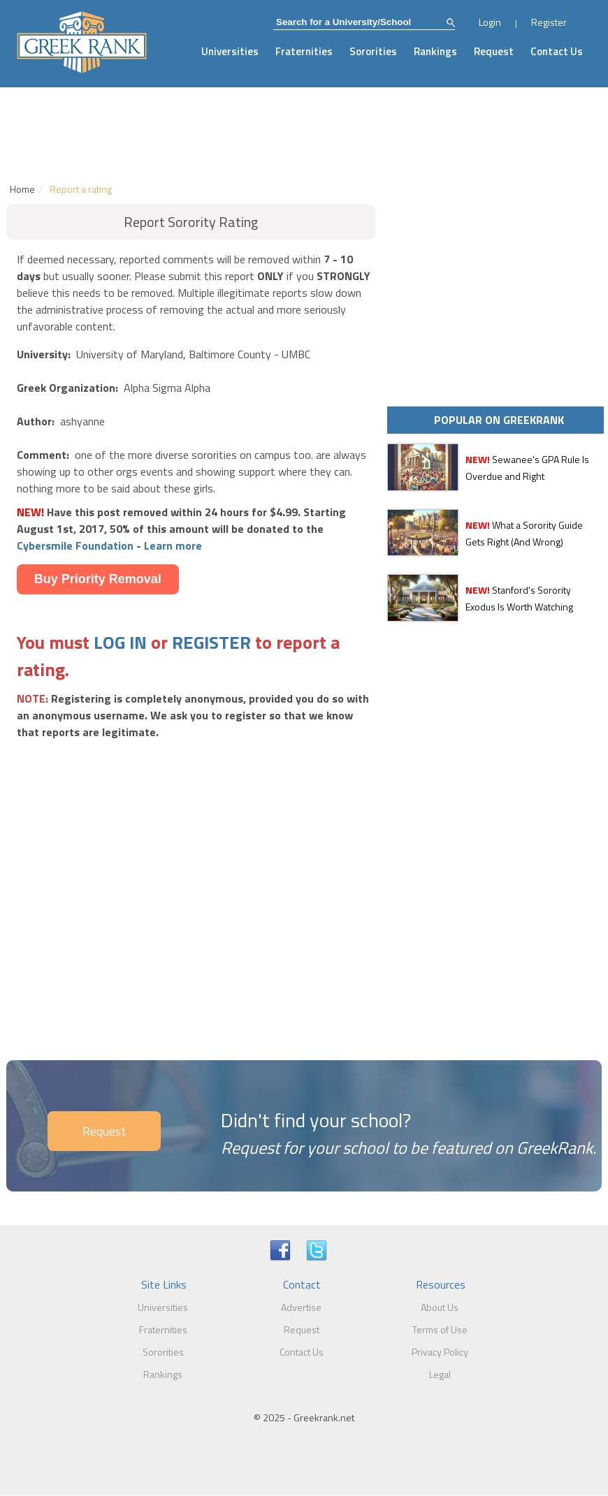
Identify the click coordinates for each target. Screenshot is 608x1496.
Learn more (173, 545)
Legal (440, 1374)
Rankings (435, 51)
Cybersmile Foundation (75, 545)
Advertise (301, 1307)
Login (490, 22)
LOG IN (120, 642)
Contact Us (556, 51)
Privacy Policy (440, 1351)
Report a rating (81, 189)
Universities (230, 51)
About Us (439, 1307)
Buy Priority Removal (97, 579)
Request (494, 51)
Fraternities (304, 51)
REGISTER (211, 642)
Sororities (373, 51)
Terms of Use (440, 1329)
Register (549, 22)
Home (22, 189)
